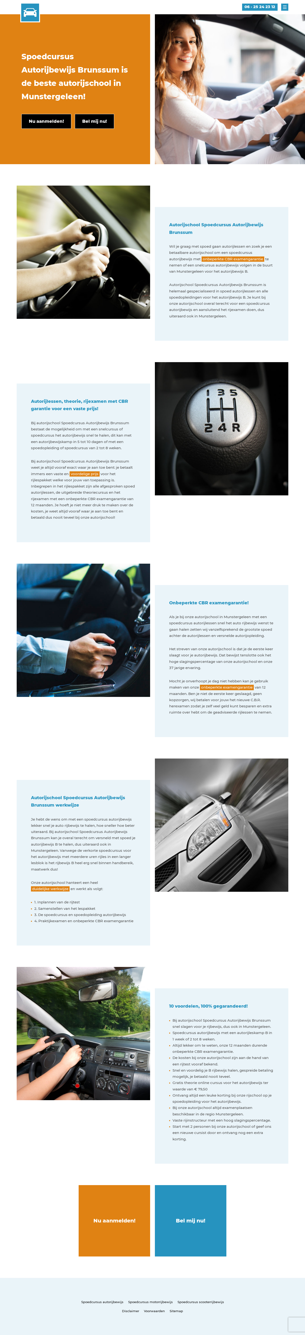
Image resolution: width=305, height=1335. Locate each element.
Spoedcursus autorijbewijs (102, 1302)
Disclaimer (130, 1311)
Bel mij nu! (190, 1220)
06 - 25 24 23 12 (259, 7)
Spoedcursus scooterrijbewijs (201, 1302)
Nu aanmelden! (114, 1220)
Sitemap (176, 1311)
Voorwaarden (154, 1311)
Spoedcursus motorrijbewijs (150, 1302)
